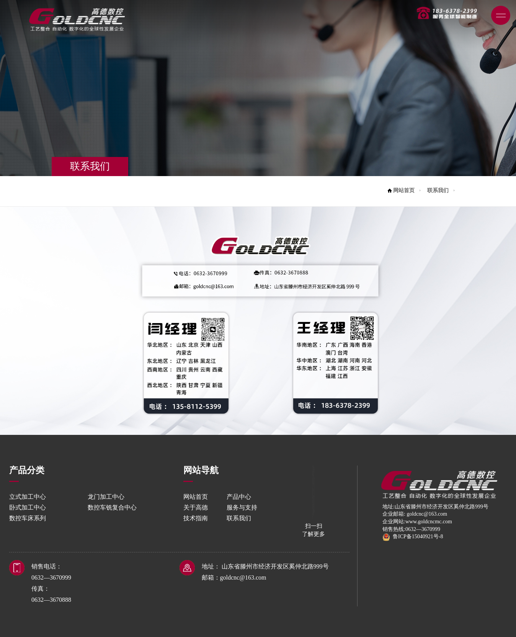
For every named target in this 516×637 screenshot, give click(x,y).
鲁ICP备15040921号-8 (412, 536)
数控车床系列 (27, 518)
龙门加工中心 (106, 496)
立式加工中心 (27, 496)
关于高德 (195, 507)
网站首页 (404, 190)
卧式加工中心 (27, 507)
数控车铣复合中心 (112, 507)
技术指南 (195, 518)
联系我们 (438, 190)
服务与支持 (242, 507)
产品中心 (239, 496)
